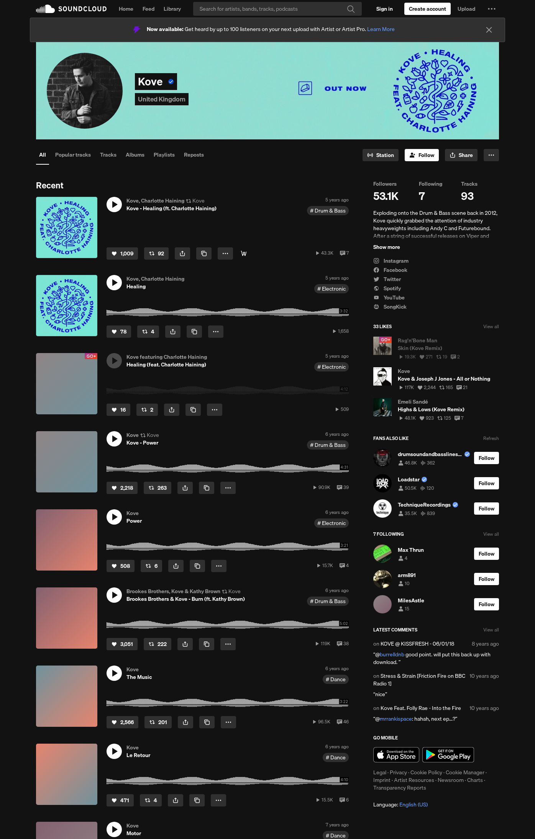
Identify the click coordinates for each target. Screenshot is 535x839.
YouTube (389, 297)
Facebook (390, 270)
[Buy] (244, 253)
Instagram (391, 261)
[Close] (489, 30)
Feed (148, 9)
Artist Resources (414, 780)
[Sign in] (384, 9)
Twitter (387, 279)
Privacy (398, 772)
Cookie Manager (465, 772)
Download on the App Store (396, 754)
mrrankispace (396, 719)
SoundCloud (71, 9)
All (42, 154)
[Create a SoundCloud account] (427, 9)
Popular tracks (73, 154)
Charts (475, 780)
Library (172, 9)
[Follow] (422, 155)
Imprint (382, 780)
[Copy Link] (204, 253)
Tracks (108, 154)
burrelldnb (392, 654)
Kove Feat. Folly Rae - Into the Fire (421, 708)
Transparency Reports (399, 787)
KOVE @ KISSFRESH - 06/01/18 (417, 643)
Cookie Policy (426, 772)
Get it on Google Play (448, 754)
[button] (491, 9)
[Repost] (156, 253)
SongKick (390, 307)
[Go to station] (381, 155)
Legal (379, 772)
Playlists (164, 154)
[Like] (122, 253)
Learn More (381, 29)
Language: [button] (400, 804)
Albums (135, 154)
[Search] (277, 9)
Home (126, 9)
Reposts (194, 154)
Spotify (387, 288)
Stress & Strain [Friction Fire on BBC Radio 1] (419, 680)
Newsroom (451, 780)
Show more (386, 247)
